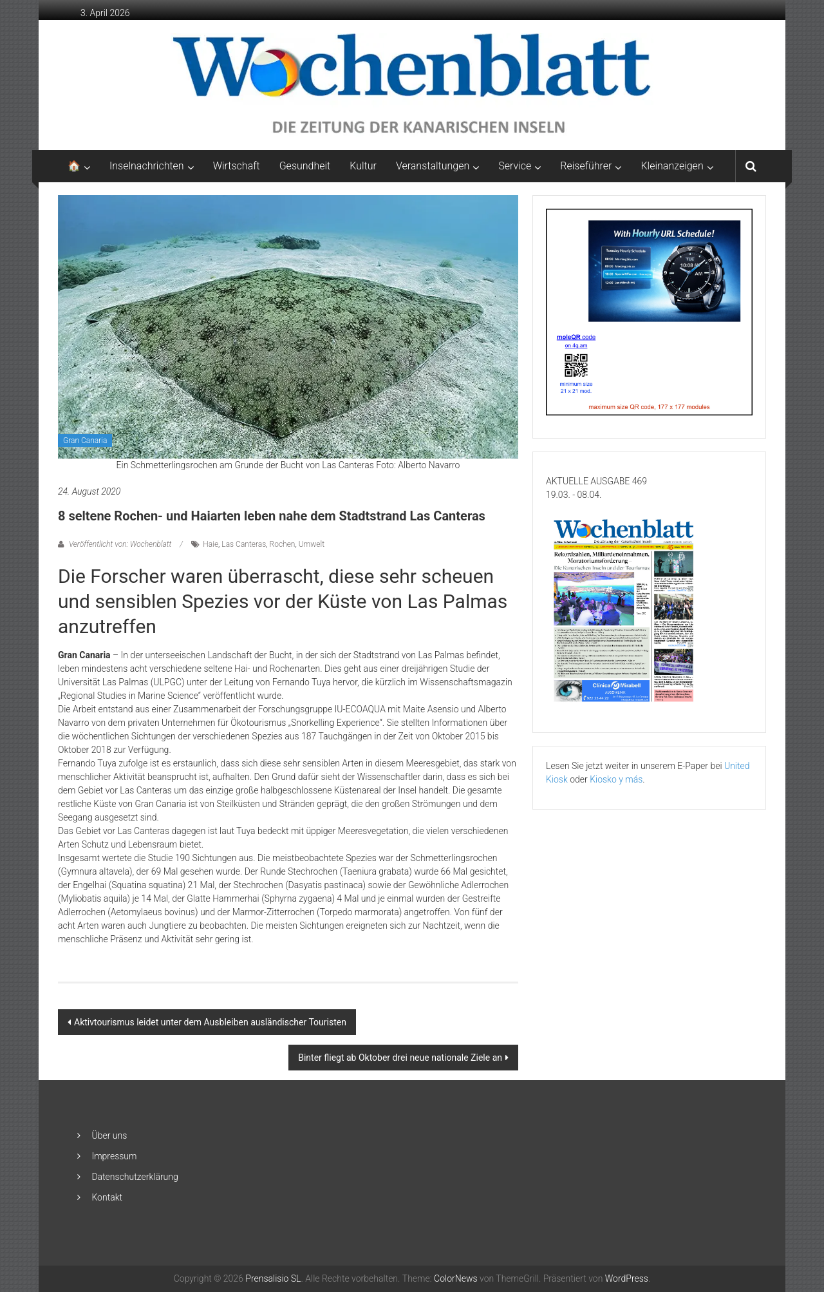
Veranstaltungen (432, 166)
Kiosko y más (616, 779)
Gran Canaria (85, 440)
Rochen (282, 544)
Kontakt (106, 1197)
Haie (210, 544)
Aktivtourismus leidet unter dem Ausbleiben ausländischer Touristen (210, 1022)
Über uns (109, 1135)
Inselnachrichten (146, 166)
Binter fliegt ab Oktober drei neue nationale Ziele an (400, 1057)
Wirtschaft (236, 166)
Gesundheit (305, 166)
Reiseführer (586, 166)
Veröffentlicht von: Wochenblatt (120, 544)
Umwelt (311, 544)
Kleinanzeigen (672, 166)
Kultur (363, 166)
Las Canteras (243, 544)
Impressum (113, 1156)
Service (514, 166)
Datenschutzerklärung (134, 1177)
